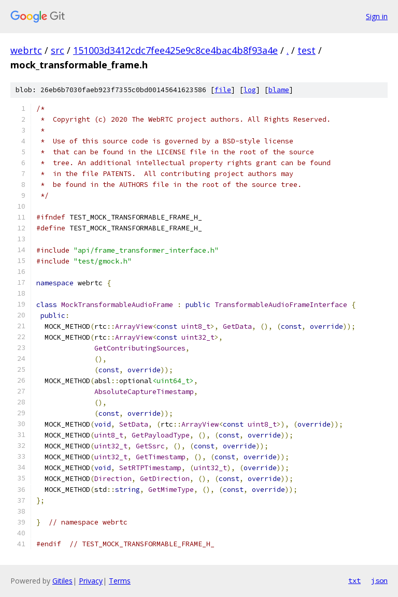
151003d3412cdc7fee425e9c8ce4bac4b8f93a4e (175, 50)
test (306, 50)
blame (278, 89)
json (379, 580)
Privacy (91, 581)
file (223, 89)
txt (354, 580)
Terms (120, 581)
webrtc (26, 50)
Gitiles (62, 581)
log (250, 89)
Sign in (377, 16)
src (57, 50)
